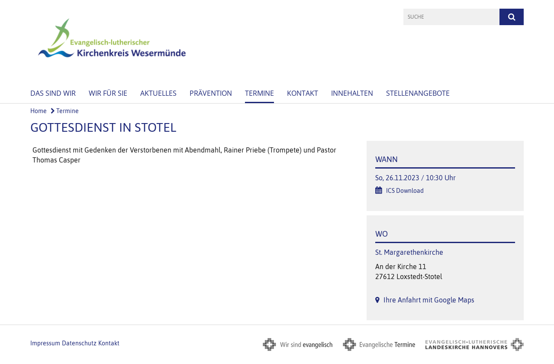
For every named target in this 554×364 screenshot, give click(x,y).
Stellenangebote (418, 93)
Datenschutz (79, 343)
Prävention (211, 93)
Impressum (45, 343)
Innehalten (352, 93)
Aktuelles (158, 93)
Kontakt (302, 93)
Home (38, 110)
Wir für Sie (108, 93)
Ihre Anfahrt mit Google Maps (428, 300)
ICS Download (405, 190)
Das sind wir (53, 93)
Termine (259, 93)
